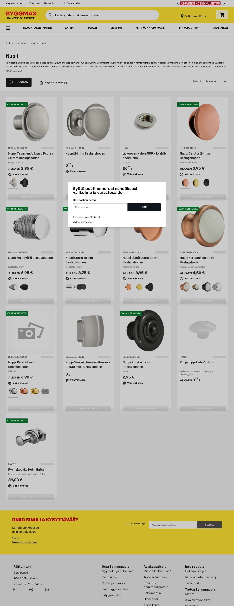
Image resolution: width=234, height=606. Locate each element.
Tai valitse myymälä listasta (87, 217)
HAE (144, 207)
